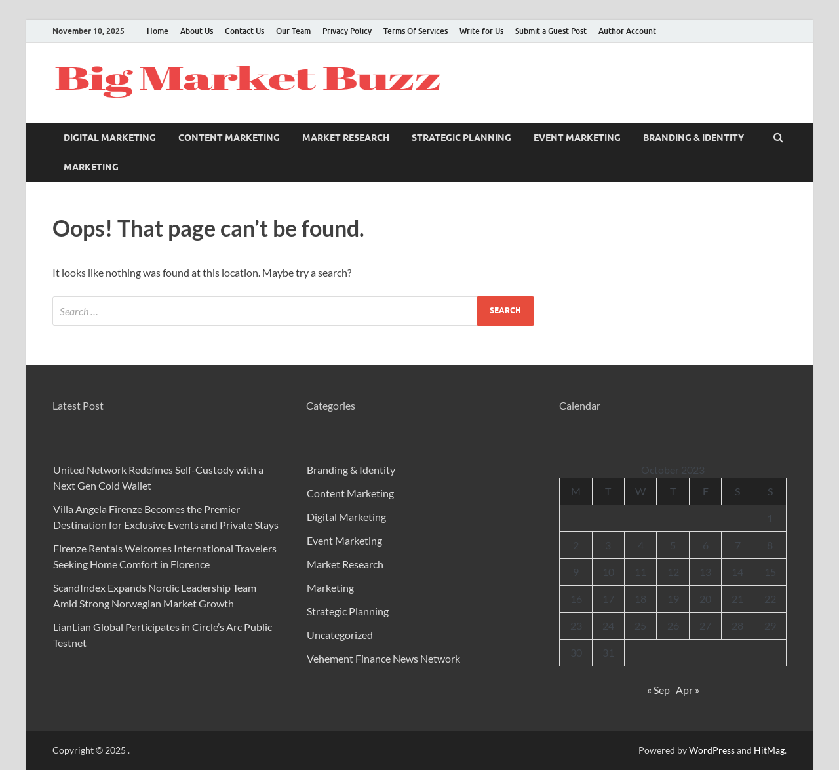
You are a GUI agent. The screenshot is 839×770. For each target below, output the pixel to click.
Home (157, 31)
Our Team (293, 31)
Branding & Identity (693, 137)
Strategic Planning (461, 137)
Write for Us (481, 31)
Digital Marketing (110, 137)
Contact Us (244, 31)
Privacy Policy (347, 31)
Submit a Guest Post (551, 31)
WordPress (712, 750)
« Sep (658, 689)
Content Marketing (229, 137)
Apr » (687, 689)
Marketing (91, 167)
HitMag (769, 750)
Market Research (345, 137)
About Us (196, 31)
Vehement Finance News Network (383, 658)
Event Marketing (577, 137)
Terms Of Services (415, 31)
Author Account (627, 31)
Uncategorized (340, 634)
